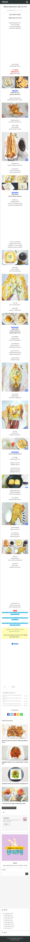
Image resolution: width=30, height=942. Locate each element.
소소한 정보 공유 (8, 913)
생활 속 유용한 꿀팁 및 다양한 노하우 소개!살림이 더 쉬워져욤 (11, 821)
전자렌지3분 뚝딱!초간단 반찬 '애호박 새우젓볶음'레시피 (15, 783)
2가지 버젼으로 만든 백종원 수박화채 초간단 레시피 (11, 703)
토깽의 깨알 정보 (9, 926)
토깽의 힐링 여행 (8, 920)
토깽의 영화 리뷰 (8, 919)
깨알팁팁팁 (5, 2)
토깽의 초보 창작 (8, 928)
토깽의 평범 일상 (8, 915)
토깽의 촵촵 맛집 (8, 922)
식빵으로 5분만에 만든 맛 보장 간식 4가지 (15, 7)
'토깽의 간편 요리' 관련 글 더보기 (9, 807)
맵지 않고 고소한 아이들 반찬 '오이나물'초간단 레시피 (11, 705)
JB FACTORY (17, 939)
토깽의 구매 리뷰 (9, 917)
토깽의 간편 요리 (11, 10)
